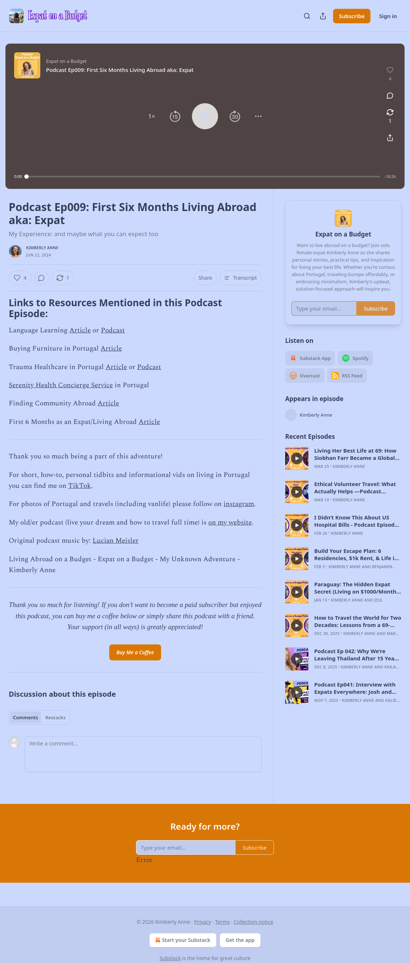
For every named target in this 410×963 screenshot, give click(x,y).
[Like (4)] (20, 278)
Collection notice (253, 921)
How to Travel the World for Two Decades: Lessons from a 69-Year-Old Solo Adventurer (357, 631)
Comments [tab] (25, 717)
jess (378, 610)
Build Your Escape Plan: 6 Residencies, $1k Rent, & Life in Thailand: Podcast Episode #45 (356, 565)
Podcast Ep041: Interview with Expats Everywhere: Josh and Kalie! (354, 698)
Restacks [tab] (55, 717)
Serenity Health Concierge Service (61, 385)
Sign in (388, 16)
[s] (297, 469)
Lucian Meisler (116, 540)
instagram (239, 504)
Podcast (113, 330)
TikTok (79, 486)
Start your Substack (182, 940)
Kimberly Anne (42, 247)
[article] (343, 468)
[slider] (203, 176)
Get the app (240, 939)
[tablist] (39, 717)
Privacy (202, 921)
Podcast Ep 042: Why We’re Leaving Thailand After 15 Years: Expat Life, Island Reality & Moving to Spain (357, 665)
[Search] (307, 16)
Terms (222, 921)
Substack (170, 958)
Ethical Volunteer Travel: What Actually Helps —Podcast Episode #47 (355, 498)
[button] (152, 116)
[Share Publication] (323, 16)
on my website (230, 522)
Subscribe (352, 16)
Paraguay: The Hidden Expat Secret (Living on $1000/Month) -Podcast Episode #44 (356, 598)
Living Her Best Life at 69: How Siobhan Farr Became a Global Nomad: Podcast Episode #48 (355, 464)
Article (80, 330)
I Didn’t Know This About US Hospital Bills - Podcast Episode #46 (356, 531)
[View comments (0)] (390, 96)
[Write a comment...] (143, 754)
